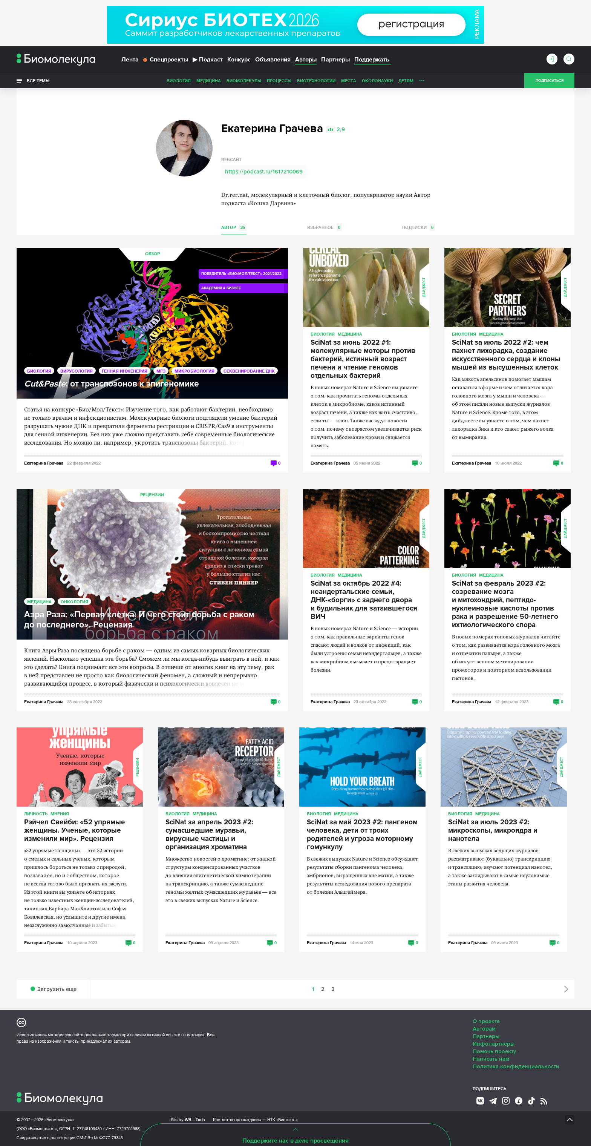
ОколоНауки (324, 80)
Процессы (226, 80)
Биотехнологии (263, 80)
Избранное (324, 227)
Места (295, 80)
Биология (125, 80)
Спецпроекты (165, 59)
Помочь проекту (494, 1051)
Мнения (60, 813)
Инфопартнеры (493, 1043)
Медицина (155, 80)
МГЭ (160, 370)
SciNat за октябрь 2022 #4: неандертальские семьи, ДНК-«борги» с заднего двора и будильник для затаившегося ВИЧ (364, 600)
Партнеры (335, 59)
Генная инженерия (124, 370)
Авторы (306, 59)
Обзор (152, 254)
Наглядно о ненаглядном (446, 80)
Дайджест (424, 287)
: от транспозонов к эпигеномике (111, 384)
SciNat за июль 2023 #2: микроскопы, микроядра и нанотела (492, 830)
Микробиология (194, 370)
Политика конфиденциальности (516, 1066)
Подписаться (549, 80)
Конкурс (239, 59)
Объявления (273, 59)
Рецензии (152, 495)
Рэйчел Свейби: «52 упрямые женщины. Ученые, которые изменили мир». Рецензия (74, 830)
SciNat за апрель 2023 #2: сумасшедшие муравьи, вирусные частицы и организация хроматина (209, 834)
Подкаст (208, 59)
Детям (352, 80)
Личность (377, 80)
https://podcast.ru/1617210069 (264, 171)
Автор (234, 227)
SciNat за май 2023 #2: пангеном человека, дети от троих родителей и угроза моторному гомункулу (362, 834)
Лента (130, 59)
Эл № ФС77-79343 (105, 1137)
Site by (188, 1119)
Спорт (402, 80)
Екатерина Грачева (43, 462)
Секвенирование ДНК (249, 370)
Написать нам (491, 1058)
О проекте (486, 1021)
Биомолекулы (190, 80)
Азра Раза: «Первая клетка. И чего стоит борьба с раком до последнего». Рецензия (139, 620)
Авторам (484, 1028)
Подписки (418, 227)
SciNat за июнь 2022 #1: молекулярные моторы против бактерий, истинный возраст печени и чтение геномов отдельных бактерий (363, 359)
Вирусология (76, 370)
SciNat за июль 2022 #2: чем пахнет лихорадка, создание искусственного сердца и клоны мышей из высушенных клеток (506, 355)
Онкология (74, 601)
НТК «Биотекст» (282, 1119)
